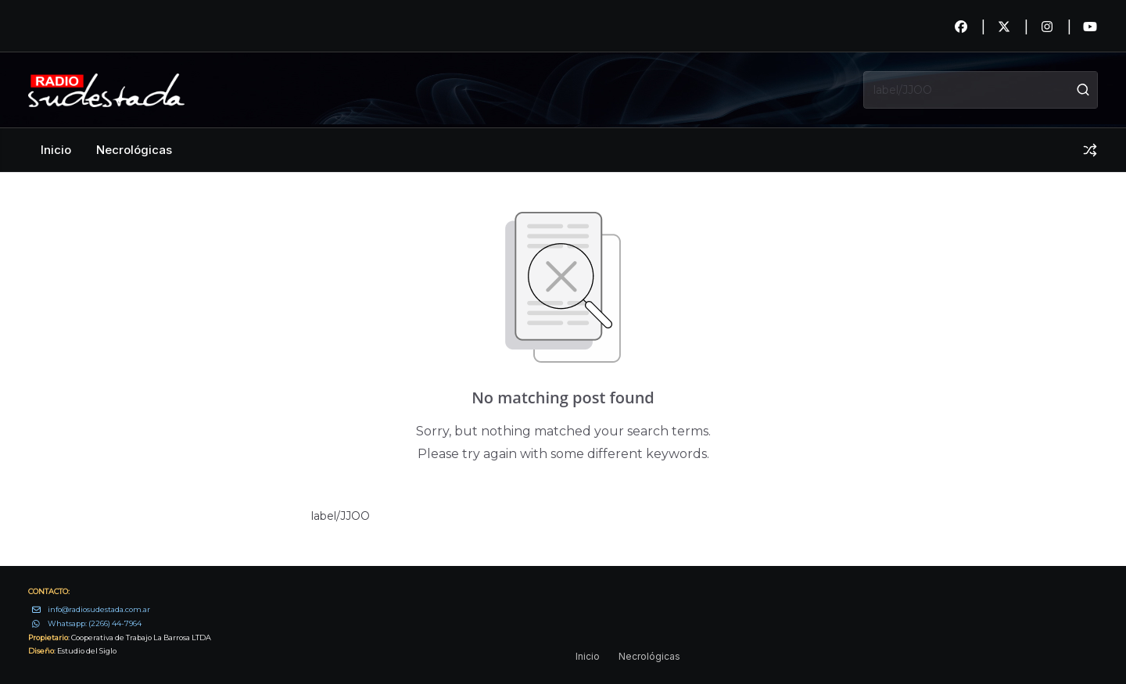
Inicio (56, 149)
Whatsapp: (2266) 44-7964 (95, 623)
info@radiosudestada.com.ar (99, 609)
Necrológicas (134, 149)
